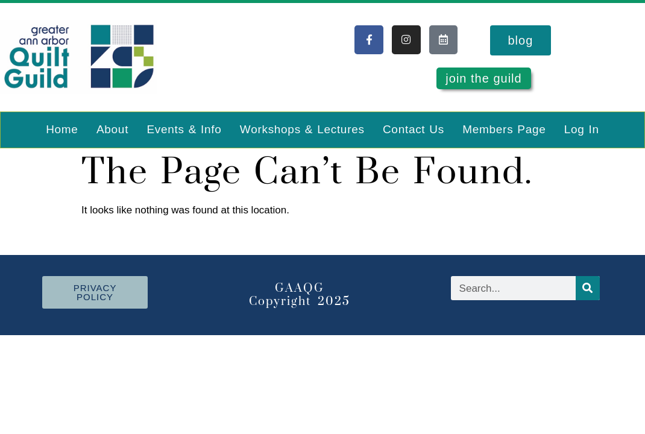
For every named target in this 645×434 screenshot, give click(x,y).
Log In (581, 129)
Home (62, 129)
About (112, 129)
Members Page (504, 129)
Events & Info (183, 129)
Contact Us (413, 129)
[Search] (588, 288)
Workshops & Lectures (302, 129)
